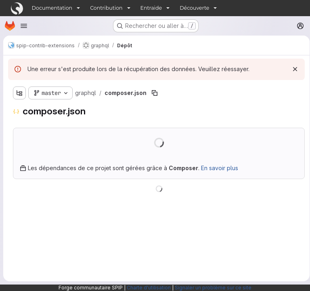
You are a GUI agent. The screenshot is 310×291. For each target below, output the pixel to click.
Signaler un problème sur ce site (213, 288)
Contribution (106, 8)
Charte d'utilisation (149, 288)
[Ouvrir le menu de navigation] (23, 25)
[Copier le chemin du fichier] (154, 92)
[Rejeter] (292, 69)
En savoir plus (219, 167)
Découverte (194, 8)
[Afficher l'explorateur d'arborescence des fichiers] (19, 92)
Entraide (151, 8)
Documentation (52, 8)
